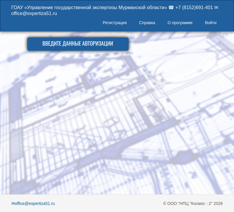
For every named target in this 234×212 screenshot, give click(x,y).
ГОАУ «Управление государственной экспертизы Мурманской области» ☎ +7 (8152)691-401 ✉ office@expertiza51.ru (114, 10)
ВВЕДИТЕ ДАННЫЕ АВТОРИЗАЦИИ (77, 43)
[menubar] (160, 23)
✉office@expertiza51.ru (33, 203)
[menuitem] (115, 23)
